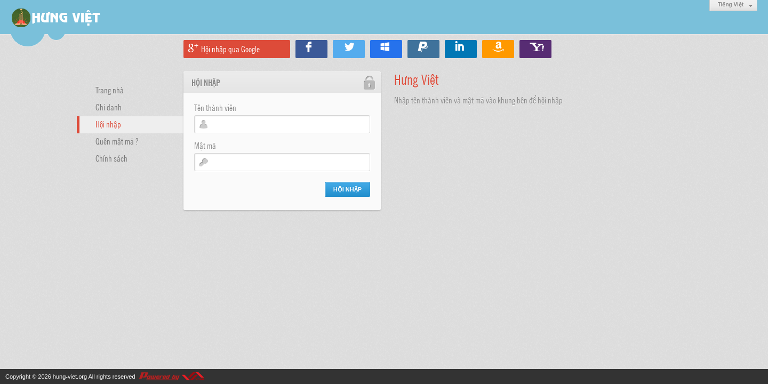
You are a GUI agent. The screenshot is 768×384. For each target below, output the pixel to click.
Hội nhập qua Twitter (349, 49)
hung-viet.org (70, 376)
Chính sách (111, 158)
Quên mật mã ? (116, 141)
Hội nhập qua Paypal (423, 49)
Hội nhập (108, 124)
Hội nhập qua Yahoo (535, 49)
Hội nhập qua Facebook (311, 49)
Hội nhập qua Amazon (498, 49)
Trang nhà (109, 89)
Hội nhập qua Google (230, 48)
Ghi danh (108, 107)
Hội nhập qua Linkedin (461, 49)
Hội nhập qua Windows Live (386, 49)
